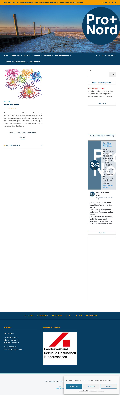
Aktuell (27, 55)
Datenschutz (93, 391)
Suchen (90, 71)
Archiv (37, 55)
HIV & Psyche (35, 62)
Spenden (47, 55)
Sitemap (80, 2)
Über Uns (16, 55)
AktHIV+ (16, 2)
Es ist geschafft (11, 105)
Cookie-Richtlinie (83, 391)
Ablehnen (91, 386)
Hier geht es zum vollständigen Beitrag (23, 135)
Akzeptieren (74, 386)
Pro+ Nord (8, 2)
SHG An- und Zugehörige (16, 62)
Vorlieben (108, 386)
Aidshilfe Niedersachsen (29, 2)
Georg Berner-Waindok (13, 145)
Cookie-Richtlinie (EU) (68, 2)
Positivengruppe (62, 55)
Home (6, 55)
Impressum (101, 391)
